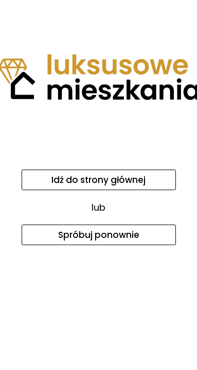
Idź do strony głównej (98, 180)
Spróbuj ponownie (98, 235)
